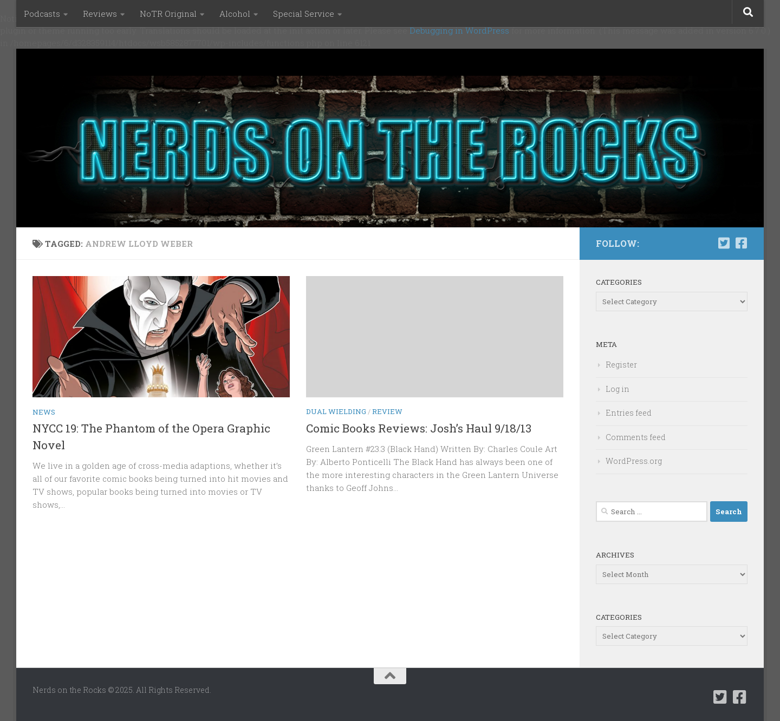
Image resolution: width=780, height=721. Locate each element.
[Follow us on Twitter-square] (723, 243)
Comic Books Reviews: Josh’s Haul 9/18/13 (418, 428)
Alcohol (234, 13)
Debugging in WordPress (459, 30)
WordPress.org (634, 461)
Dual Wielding (336, 411)
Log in (617, 389)
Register (621, 364)
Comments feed (636, 437)
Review (387, 411)
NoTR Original (168, 13)
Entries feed (629, 413)
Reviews (100, 13)
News (43, 412)
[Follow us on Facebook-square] (741, 243)
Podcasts (42, 13)
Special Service (303, 13)
